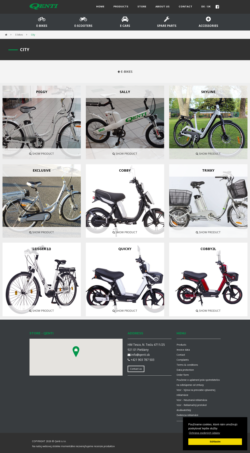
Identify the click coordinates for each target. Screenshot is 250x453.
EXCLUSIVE (42, 170)
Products (181, 344)
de (203, 6)
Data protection (185, 369)
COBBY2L (208, 249)
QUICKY (124, 249)
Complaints (183, 359)
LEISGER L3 (42, 249)
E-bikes (19, 34)
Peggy (41, 91)
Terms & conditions (187, 364)
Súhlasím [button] (215, 441)
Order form (183, 374)
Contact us (136, 368)
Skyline (208, 91)
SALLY (125, 91)
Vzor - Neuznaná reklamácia (192, 400)
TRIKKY (208, 170)
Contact (181, 354)
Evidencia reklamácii (187, 415)
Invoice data (183, 349)
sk (209, 6)
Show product (41, 154)
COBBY (125, 170)
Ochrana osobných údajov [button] (204, 433)
